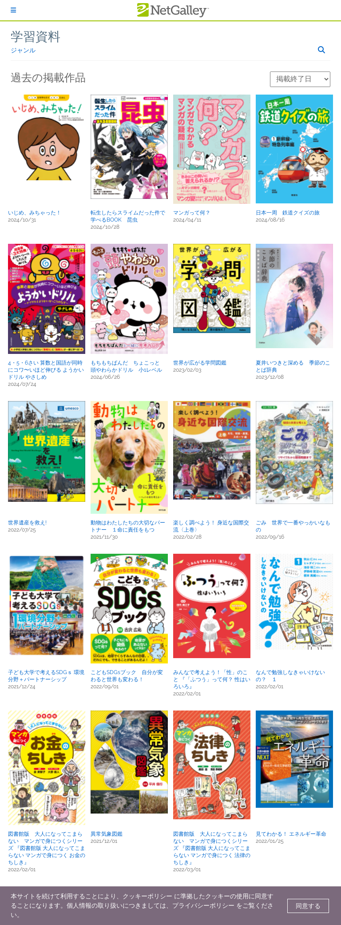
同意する (308, 905)
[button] (46, 137)
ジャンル (23, 50)
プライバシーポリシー (203, 905)
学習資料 (35, 36)
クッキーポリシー (147, 896)
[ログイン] (13, 10)
